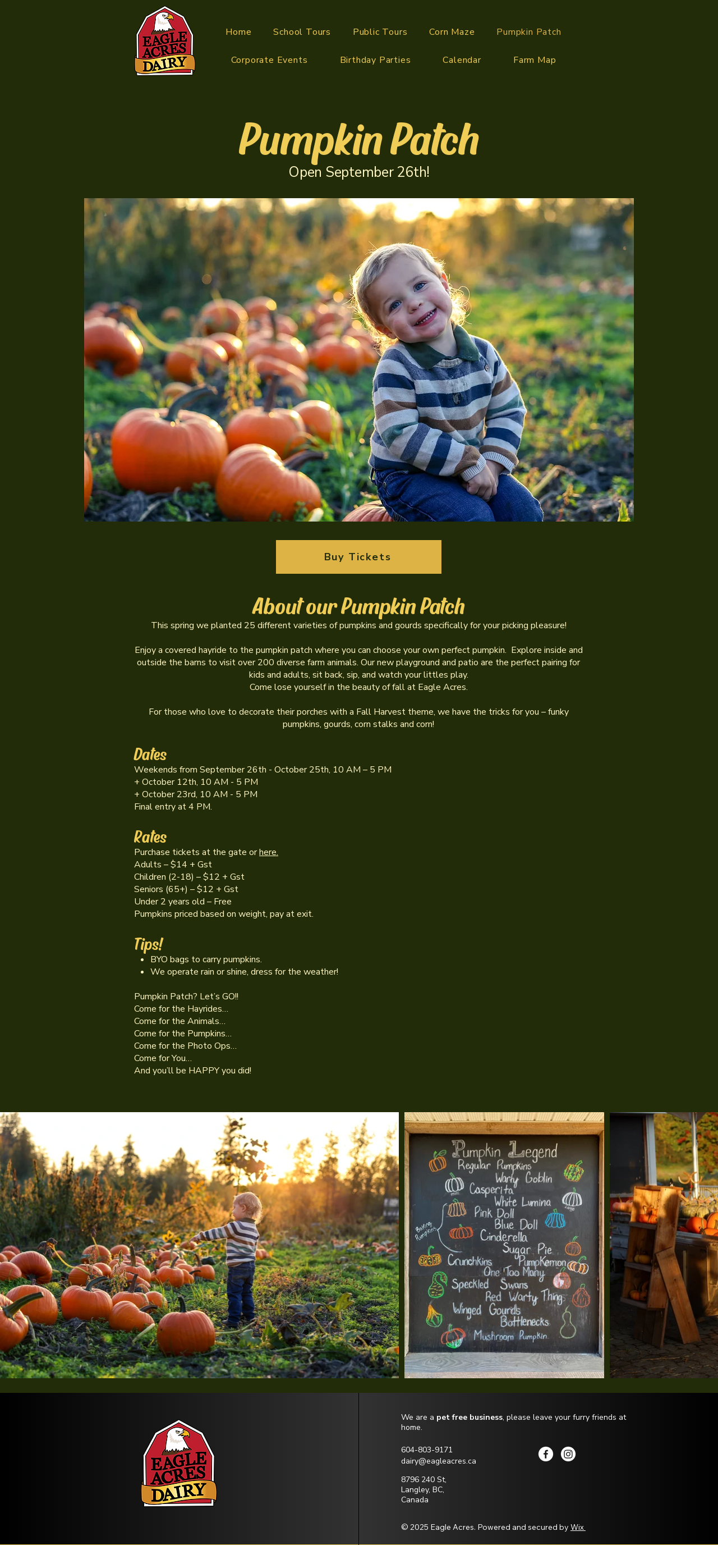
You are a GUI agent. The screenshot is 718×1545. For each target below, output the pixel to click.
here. (268, 852)
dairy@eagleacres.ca (438, 1461)
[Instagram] (568, 1454)
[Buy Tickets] (358, 557)
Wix (577, 1527)
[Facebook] (546, 1454)
